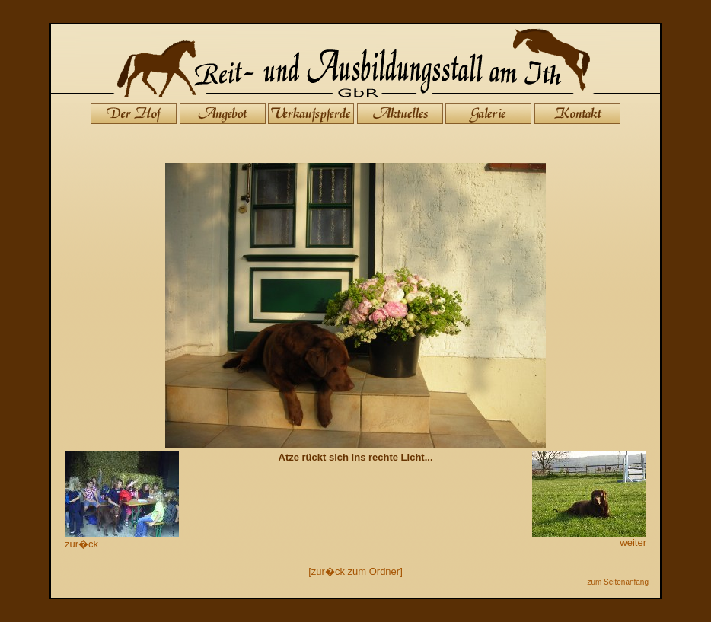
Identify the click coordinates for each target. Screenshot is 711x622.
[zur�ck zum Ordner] (355, 571)
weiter (589, 538)
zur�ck (122, 539)
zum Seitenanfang (618, 582)
